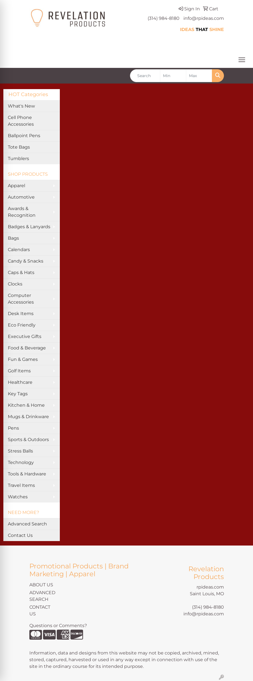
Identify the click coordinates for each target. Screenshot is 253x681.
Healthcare (20, 382)
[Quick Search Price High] (199, 75)
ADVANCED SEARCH (42, 596)
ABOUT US (41, 584)
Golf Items (19, 370)
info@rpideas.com (203, 18)
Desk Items (21, 313)
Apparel (16, 185)
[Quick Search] (145, 75)
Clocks (15, 284)
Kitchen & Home (26, 405)
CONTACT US (39, 610)
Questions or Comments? (58, 625)
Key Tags (18, 393)
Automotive (21, 197)
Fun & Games (23, 359)
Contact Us (20, 535)
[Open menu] (241, 59)
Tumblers (18, 158)
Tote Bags (19, 147)
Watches (18, 496)
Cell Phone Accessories (21, 121)
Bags (13, 238)
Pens (13, 428)
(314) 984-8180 (163, 18)
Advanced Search (27, 524)
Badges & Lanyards (29, 226)
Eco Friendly (22, 325)
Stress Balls (20, 451)
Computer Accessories (21, 299)
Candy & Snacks (25, 261)
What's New (21, 106)
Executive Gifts (24, 336)
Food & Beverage (27, 348)
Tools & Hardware (27, 474)
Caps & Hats (21, 272)
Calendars (19, 249)
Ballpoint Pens (24, 135)
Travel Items (21, 485)
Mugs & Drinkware (28, 416)
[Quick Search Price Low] (173, 75)
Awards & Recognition (22, 212)
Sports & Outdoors (28, 439)
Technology (21, 462)
